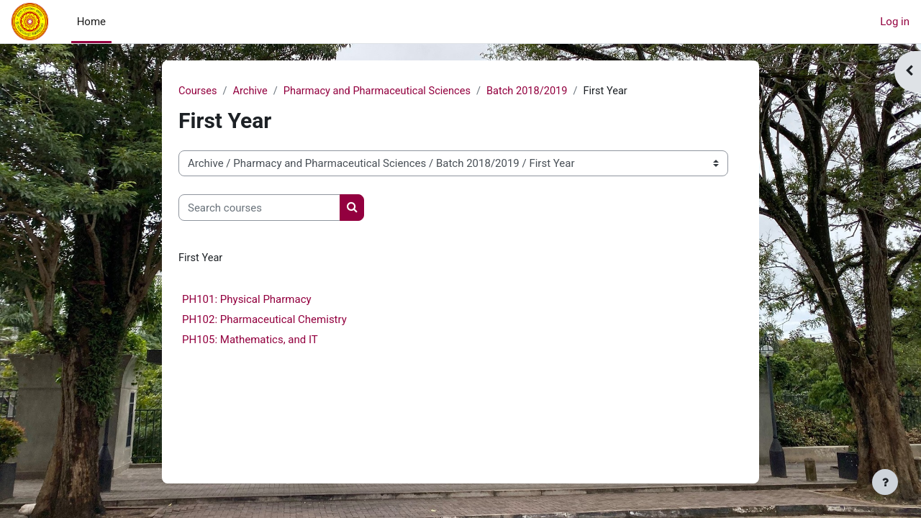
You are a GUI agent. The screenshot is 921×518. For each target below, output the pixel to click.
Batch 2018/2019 (536, 91)
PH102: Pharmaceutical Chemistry (264, 320)
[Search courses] (259, 208)
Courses (198, 91)
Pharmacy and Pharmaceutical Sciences (382, 91)
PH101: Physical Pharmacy (247, 300)
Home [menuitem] (91, 21)
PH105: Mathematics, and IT (250, 340)
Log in (894, 21)
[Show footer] (885, 482)
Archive (252, 91)
